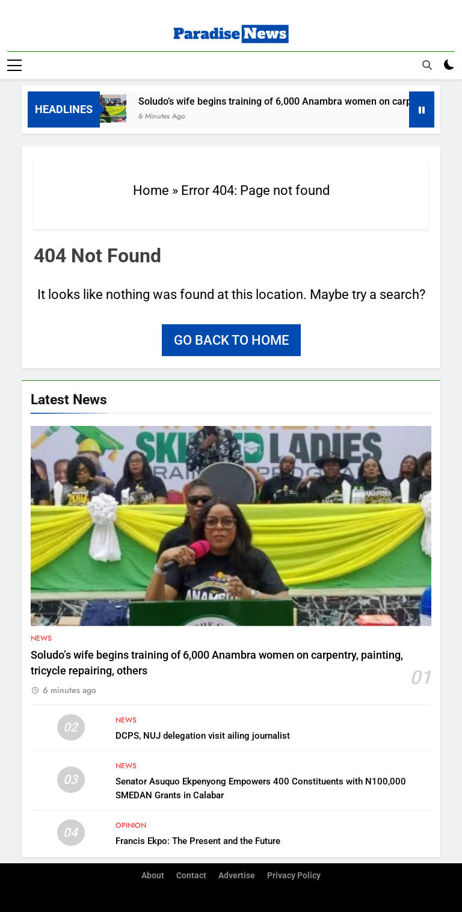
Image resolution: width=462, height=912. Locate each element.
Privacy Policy (294, 875)
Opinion (131, 824)
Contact (191, 875)
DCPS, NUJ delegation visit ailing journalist (203, 735)
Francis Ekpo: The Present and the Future (198, 840)
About (152, 875)
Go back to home (231, 339)
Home (151, 189)
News (41, 637)
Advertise (236, 875)
